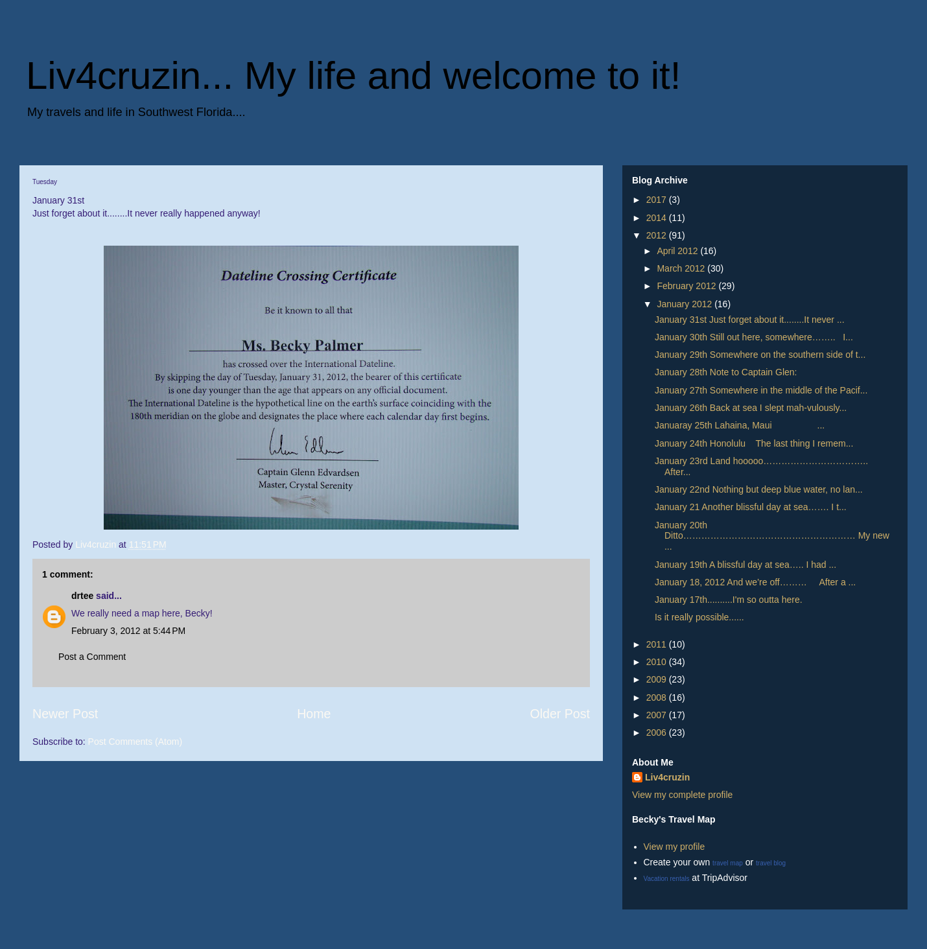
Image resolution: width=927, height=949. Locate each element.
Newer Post (65, 714)
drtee (82, 596)
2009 (657, 679)
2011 (657, 644)
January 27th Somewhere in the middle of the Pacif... (761, 390)
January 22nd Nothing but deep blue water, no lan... (759, 489)
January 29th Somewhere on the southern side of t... (760, 354)
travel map (727, 863)
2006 (657, 732)
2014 (657, 218)
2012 (657, 235)
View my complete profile (682, 795)
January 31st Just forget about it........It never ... (750, 319)
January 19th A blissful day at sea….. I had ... (745, 564)
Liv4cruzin (667, 777)
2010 (657, 662)
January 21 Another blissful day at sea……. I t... (751, 507)
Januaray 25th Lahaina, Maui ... (740, 425)
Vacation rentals (667, 878)
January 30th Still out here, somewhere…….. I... (754, 337)
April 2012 (678, 251)
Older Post (560, 714)
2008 (657, 697)
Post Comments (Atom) (135, 741)
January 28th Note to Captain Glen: (726, 372)
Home (314, 714)
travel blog (771, 863)
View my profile (674, 846)
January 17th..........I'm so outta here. (729, 599)
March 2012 (682, 268)
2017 (657, 199)
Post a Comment (92, 656)
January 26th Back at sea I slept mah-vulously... (751, 408)
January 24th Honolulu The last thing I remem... (754, 443)
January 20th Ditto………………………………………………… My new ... (772, 536)
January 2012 (685, 304)
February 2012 (687, 286)
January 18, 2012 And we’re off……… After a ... (755, 582)
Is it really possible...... (699, 617)
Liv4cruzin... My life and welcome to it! (353, 75)
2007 (657, 715)
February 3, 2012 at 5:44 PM (128, 631)
